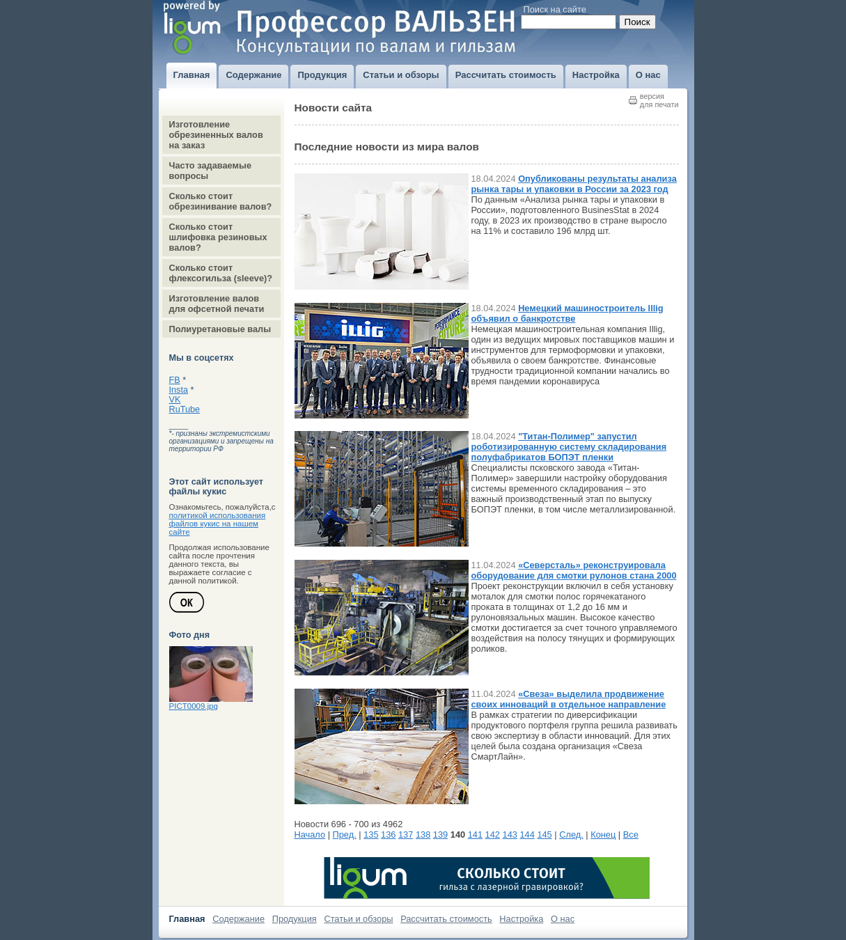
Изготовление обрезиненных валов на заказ (216, 134)
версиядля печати (659, 100)
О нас (562, 919)
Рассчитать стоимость (446, 919)
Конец (603, 834)
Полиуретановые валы (220, 329)
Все (631, 834)
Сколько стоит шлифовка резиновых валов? (218, 237)
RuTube (185, 409)
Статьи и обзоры (358, 919)
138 (423, 834)
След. (571, 834)
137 (405, 834)
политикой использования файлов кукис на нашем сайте (217, 523)
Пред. (345, 834)
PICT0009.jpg (193, 706)
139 (440, 834)
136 (388, 834)
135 (370, 834)
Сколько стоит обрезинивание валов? (220, 201)
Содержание (238, 919)
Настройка (521, 919)
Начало (310, 834)
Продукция (294, 919)
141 (475, 834)
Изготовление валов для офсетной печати (217, 303)
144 (526, 834)
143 (510, 834)
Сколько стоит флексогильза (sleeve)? (221, 273)
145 (544, 834)
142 (492, 834)
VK (175, 400)
